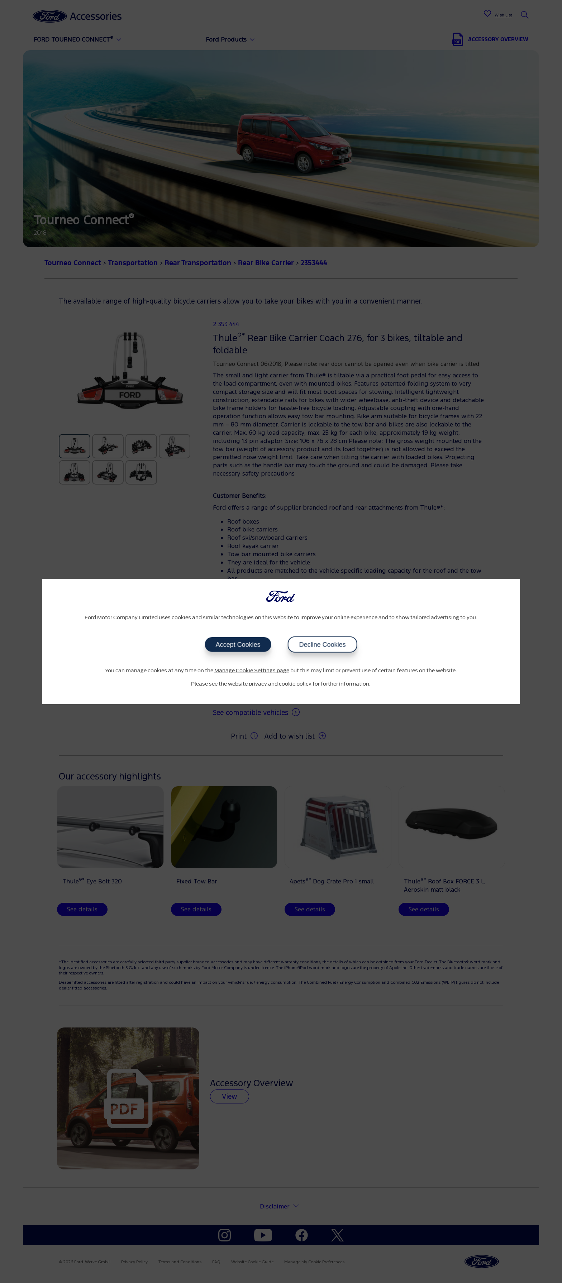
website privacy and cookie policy (269, 684)
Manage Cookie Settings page (251, 670)
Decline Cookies (322, 644)
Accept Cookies (237, 644)
